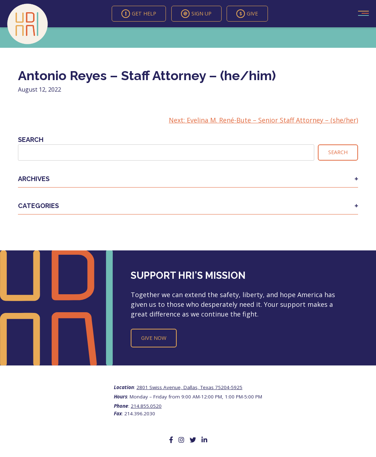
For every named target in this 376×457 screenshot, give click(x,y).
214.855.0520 (146, 406)
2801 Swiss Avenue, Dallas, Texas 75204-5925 (189, 388)
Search (30, 140)
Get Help (137, 14)
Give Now (153, 338)
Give (249, 14)
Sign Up (196, 14)
